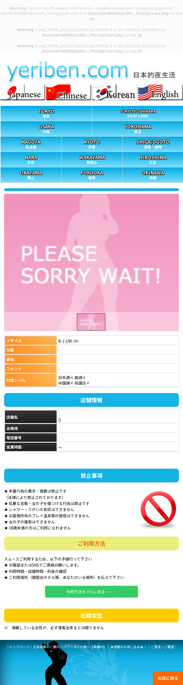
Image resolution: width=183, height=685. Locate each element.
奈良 (31, 158)
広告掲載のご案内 (46, 646)
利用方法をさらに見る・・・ (91, 591)
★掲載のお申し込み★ (126, 646)
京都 (92, 143)
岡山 (31, 173)
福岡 (92, 173)
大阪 (46, 127)
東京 (46, 112)
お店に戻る (168, 678)
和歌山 (92, 158)
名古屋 (31, 143)
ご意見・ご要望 (162, 646)
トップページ (19, 646)
